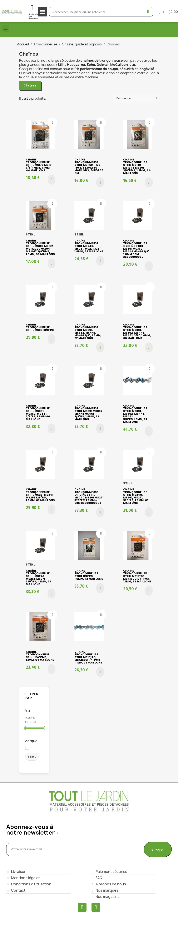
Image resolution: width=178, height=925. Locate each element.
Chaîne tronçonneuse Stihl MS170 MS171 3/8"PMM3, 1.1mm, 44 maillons (39, 165)
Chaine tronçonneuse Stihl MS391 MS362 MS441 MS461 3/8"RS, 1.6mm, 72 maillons (88, 412)
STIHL (33, 757)
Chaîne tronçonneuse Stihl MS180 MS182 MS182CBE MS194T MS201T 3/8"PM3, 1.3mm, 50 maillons (40, 247)
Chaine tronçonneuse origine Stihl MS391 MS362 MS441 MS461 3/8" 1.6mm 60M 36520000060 (136, 249)
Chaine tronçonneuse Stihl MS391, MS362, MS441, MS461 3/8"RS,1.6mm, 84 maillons (135, 414)
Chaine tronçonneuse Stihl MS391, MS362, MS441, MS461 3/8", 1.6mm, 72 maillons (87, 331)
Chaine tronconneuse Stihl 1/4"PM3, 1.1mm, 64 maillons (40, 656)
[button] (30, 85)
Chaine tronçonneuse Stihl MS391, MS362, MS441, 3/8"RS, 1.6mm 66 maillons (38, 412)
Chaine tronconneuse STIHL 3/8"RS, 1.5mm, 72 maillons (88, 575)
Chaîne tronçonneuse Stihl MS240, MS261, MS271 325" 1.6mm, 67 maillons (88, 246)
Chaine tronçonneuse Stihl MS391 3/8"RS (40, 327)
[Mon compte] (161, 11)
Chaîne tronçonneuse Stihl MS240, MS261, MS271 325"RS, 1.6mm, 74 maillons (38, 577)
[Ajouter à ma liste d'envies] (52, 123)
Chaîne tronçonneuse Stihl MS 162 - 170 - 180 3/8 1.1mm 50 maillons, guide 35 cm (88, 166)
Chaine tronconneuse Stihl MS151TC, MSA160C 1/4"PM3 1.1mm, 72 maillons (88, 657)
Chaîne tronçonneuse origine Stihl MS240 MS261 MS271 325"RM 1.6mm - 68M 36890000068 (88, 496)
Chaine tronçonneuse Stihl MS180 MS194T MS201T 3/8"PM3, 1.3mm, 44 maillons (137, 166)
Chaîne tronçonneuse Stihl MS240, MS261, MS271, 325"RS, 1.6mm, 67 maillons (136, 496)
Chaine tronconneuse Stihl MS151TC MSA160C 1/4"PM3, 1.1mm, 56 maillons (137, 576)
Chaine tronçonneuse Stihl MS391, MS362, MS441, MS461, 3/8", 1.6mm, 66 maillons (137, 331)
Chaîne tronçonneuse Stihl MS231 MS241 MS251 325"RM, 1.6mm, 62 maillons (40, 494)
